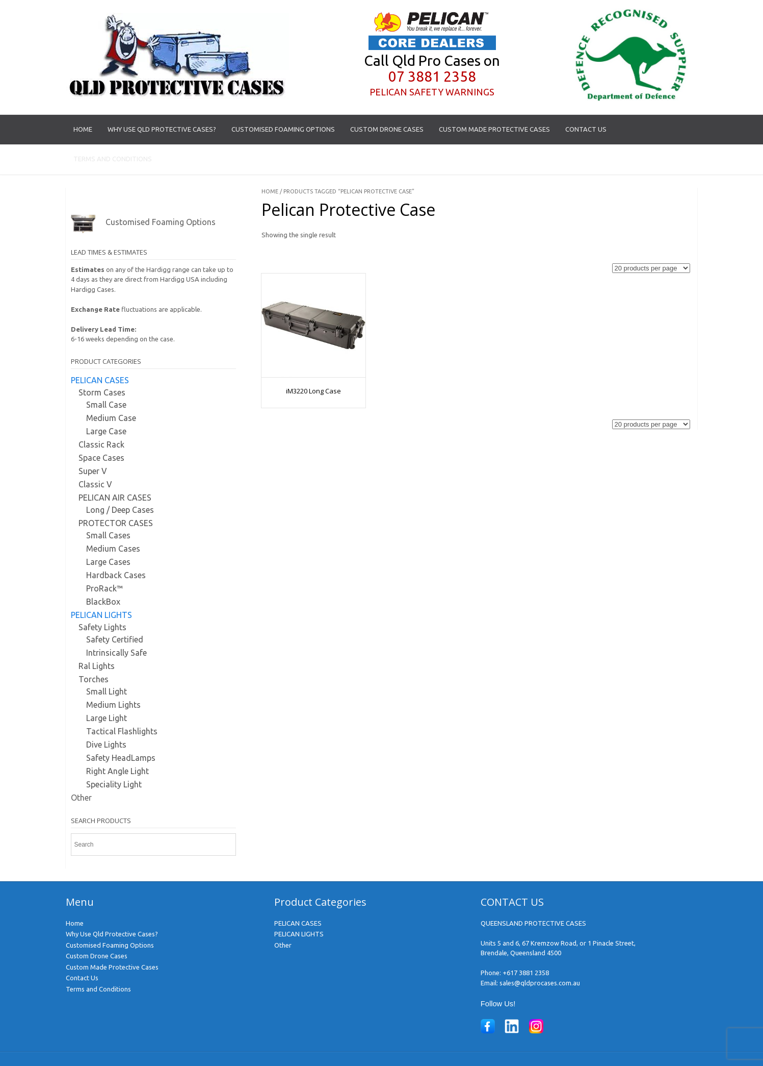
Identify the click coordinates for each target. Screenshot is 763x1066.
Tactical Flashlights (121, 731)
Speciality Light (114, 784)
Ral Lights (96, 666)
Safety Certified (114, 639)
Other (81, 797)
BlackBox (103, 601)
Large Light (106, 718)
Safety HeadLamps (120, 757)
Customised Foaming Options (283, 129)
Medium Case (111, 418)
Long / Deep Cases (120, 509)
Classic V (95, 484)
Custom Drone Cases (387, 129)
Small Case (106, 404)
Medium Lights (113, 704)
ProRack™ (104, 588)
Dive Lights (106, 744)
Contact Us (586, 129)
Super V (92, 471)
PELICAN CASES (100, 380)
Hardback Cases (116, 575)
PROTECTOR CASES (115, 523)
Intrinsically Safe (116, 652)
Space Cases (101, 457)
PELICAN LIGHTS (101, 614)
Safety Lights (102, 627)
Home (82, 129)
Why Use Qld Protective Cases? (162, 129)
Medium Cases (113, 548)
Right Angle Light (117, 771)
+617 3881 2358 (526, 972)
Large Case (106, 431)
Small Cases (108, 535)
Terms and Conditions (112, 158)
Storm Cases (101, 392)
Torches (93, 679)
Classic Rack (101, 444)
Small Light (106, 691)
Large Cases (108, 561)
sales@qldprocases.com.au (539, 982)
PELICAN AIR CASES (114, 497)
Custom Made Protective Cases (494, 129)
